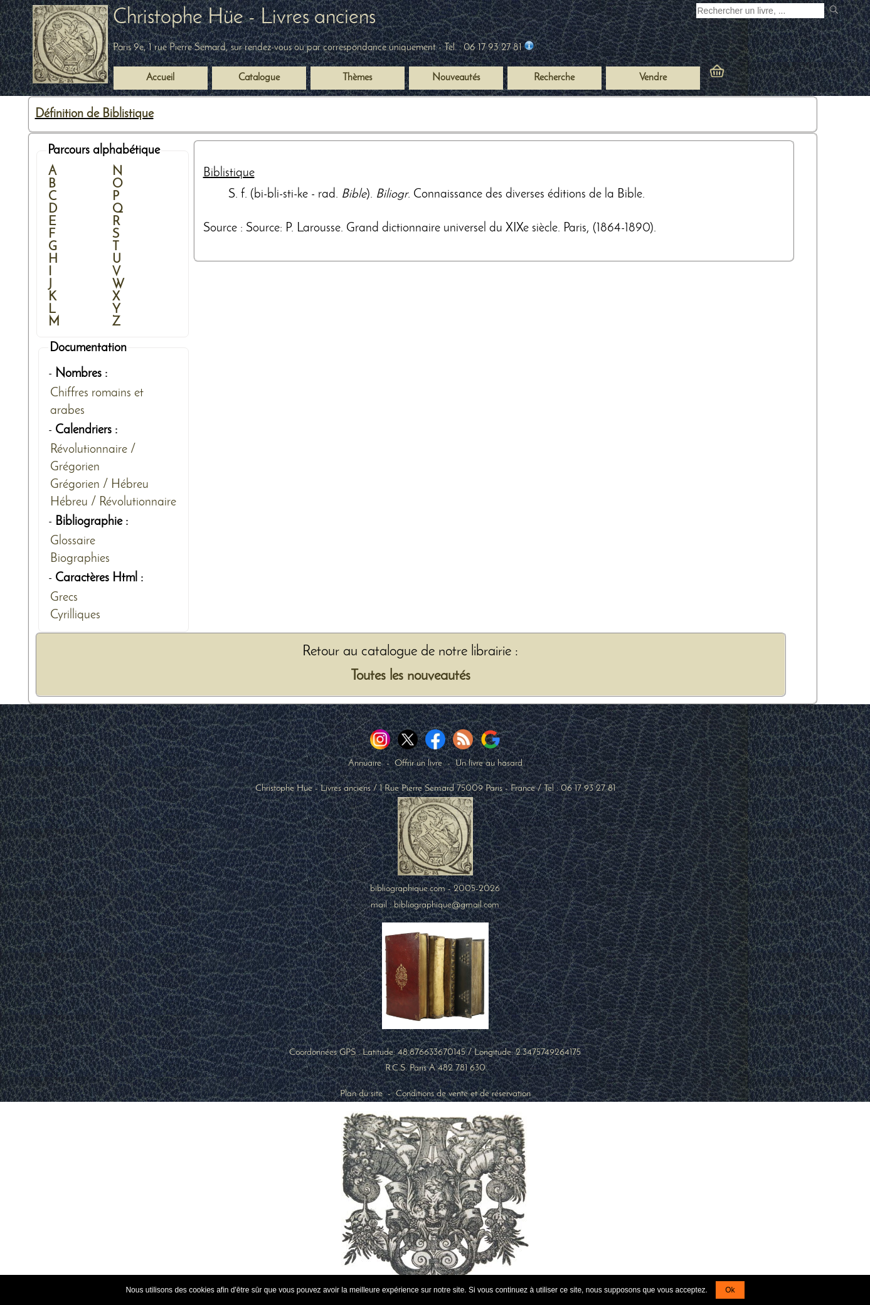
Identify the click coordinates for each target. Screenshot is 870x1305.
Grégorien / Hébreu (99, 484)
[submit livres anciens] (835, 11)
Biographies (80, 558)
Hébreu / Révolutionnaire (113, 502)
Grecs (64, 597)
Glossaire (72, 541)
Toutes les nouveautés (410, 676)
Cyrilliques (75, 615)
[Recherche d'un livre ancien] (760, 10)
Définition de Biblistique (94, 114)
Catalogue (259, 78)
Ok (730, 1290)
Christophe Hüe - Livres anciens (244, 18)
